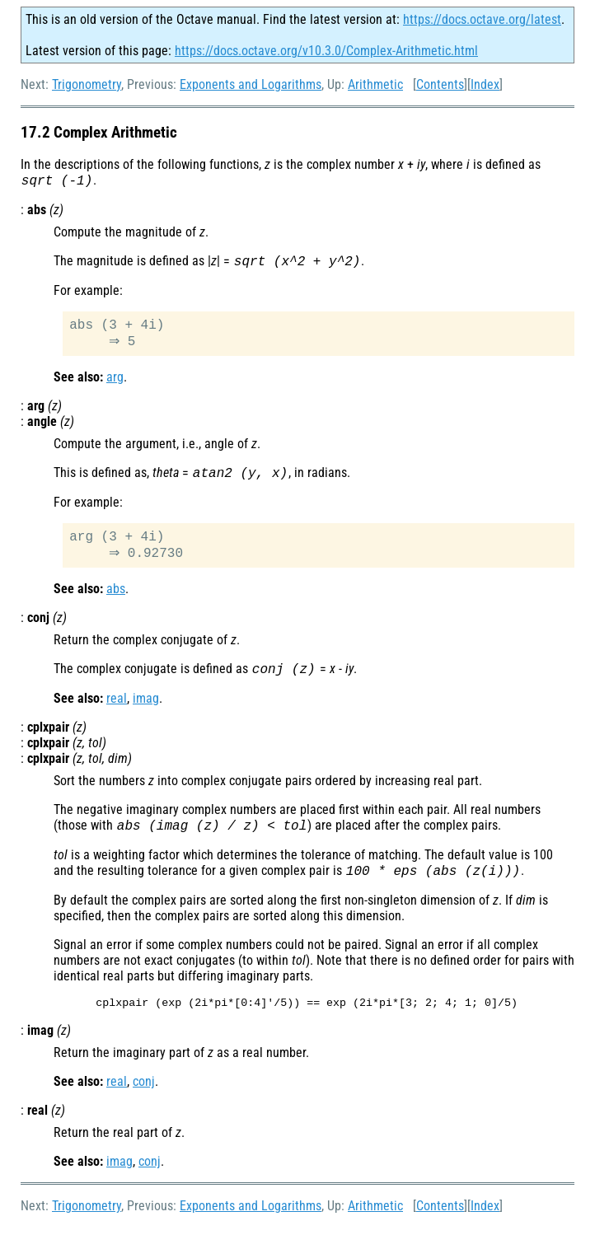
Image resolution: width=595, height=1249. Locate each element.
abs (115, 603)
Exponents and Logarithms (250, 84)
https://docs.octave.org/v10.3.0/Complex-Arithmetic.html (326, 50)
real (116, 715)
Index (485, 84)
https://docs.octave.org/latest (482, 19)
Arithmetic (375, 84)
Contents (440, 84)
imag (146, 715)
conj (144, 1103)
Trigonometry (86, 84)
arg (115, 385)
